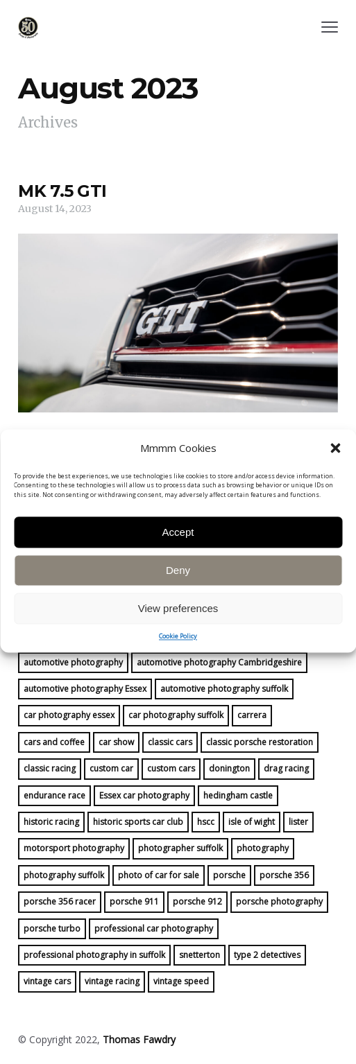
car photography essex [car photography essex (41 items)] (69, 715)
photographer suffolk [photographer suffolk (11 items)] (180, 848)
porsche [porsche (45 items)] (229, 875)
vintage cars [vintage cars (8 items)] (47, 981)
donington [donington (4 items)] (229, 768)
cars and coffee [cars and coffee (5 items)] (54, 742)
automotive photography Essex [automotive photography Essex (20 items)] (85, 689)
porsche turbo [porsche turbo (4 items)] (52, 928)
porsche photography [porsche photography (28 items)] (279, 901)
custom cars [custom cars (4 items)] (171, 768)
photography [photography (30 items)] (263, 848)
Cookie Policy (178, 670)
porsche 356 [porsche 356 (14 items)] (284, 875)
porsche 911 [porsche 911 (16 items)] (134, 901)
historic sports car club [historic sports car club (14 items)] (138, 822)
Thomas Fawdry (139, 1039)
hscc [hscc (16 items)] (205, 822)
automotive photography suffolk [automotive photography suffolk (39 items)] (224, 689)
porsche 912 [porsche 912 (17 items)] (197, 901)
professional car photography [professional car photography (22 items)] (153, 928)
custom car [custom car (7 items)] (111, 768)
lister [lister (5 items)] (298, 822)
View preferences (178, 642)
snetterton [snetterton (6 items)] (199, 955)
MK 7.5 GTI (62, 191)
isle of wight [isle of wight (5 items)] (251, 822)
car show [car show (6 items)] (116, 742)
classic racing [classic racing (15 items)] (50, 768)
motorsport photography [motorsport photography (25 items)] (74, 848)
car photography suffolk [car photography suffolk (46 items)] (175, 715)
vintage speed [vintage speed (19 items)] (181, 981)
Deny (178, 604)
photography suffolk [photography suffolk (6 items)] (64, 875)
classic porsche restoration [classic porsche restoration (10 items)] (259, 742)
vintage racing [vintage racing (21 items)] (112, 981)
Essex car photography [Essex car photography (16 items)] (144, 795)
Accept (178, 566)
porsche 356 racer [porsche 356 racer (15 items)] (60, 901)
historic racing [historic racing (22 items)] (51, 822)
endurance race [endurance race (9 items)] (54, 795)
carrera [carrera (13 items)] (251, 715)
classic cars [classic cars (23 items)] (170, 742)
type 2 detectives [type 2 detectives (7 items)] (267, 955)
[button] (335, 483)
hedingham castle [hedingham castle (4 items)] (238, 795)
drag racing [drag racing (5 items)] (286, 768)
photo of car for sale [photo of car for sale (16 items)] (158, 875)
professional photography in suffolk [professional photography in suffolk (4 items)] (94, 955)
